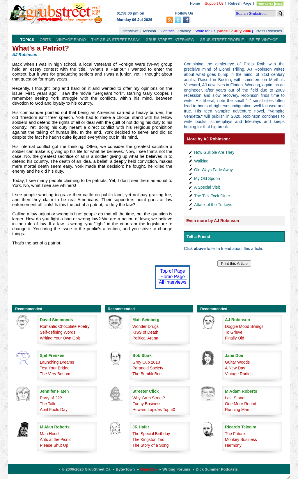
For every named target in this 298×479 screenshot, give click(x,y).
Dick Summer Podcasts (217, 469)
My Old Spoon (207, 178)
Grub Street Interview (170, 39)
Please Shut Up (54, 445)
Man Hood (49, 433)
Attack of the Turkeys (213, 204)
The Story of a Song (150, 445)
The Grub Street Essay (115, 39)
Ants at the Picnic (55, 439)
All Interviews (172, 282)
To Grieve (233, 332)
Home (195, 3)
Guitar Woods (237, 362)
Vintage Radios (239, 373)
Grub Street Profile (222, 39)
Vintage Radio (71, 39)
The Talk (47, 403)
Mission (149, 31)
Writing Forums (176, 469)
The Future (235, 433)
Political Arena (145, 338)
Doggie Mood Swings (244, 326)
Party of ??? (51, 398)
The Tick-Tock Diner (212, 196)
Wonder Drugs (145, 326)
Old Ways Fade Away (213, 169)
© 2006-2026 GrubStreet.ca (86, 469)
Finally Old (234, 338)
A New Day (235, 368)
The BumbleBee (147, 373)
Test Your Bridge (55, 368)
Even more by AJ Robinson (212, 220)
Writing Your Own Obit (60, 338)
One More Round (240, 403)
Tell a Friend (198, 236)
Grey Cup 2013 (146, 362)
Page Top (148, 469)
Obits (45, 39)
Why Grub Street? (148, 398)
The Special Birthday (151, 433)
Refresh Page (239, 3)
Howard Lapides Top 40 (153, 409)
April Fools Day (54, 409)
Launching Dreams (57, 362)
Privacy (184, 31)
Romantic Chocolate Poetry (64, 326)
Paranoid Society (147, 368)
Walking (201, 161)
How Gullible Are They (214, 152)
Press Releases (269, 31)
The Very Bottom (55, 373)
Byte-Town (125, 469)
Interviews (130, 31)
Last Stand (234, 398)
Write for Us (205, 31)
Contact (167, 31)
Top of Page (172, 271)
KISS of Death (145, 332)
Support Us (214, 3)
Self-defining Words (57, 332)
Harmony (233, 445)
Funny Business (147, 403)
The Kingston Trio (148, 439)
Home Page (172, 276)
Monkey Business (241, 439)
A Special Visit (207, 187)
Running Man (237, 409)
